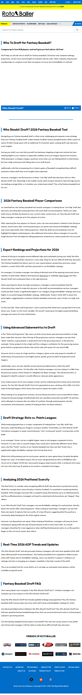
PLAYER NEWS (32, 24)
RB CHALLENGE (73, 667)
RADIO (78, 24)
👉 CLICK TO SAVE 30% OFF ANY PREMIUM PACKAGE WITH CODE (41, 6)
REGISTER (77, 2)
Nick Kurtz (44, 276)
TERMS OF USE (59, 671)
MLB (7, 2)
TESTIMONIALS (32, 667)
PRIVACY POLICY (45, 671)
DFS (46, 2)
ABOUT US (21, 671)
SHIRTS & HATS (59, 667)
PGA (23, 2)
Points (76, 108)
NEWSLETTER (46, 667)
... (60, 23)
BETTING (53, 2)
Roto (69, 108)
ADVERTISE (19, 667)
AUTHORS (32, 671)
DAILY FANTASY (52, 24)
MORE (40, 2)
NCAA (34, 2)
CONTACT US (7, 667)
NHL (18, 2)
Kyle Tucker (64, 276)
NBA (12, 2)
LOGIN (67, 2)
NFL (2, 2)
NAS (28, 2)
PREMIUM (4, 24)
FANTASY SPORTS (19, 24)
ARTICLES (41, 24)
